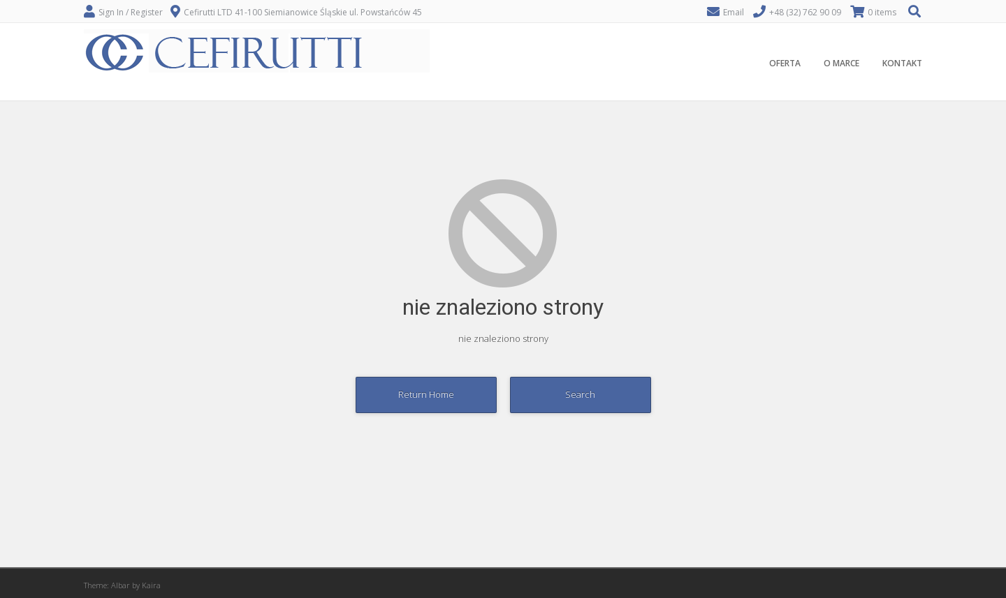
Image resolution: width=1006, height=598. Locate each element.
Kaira (151, 585)
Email (733, 12)
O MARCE (841, 63)
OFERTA (785, 63)
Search (580, 394)
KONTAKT (902, 63)
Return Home (426, 394)
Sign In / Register (131, 12)
